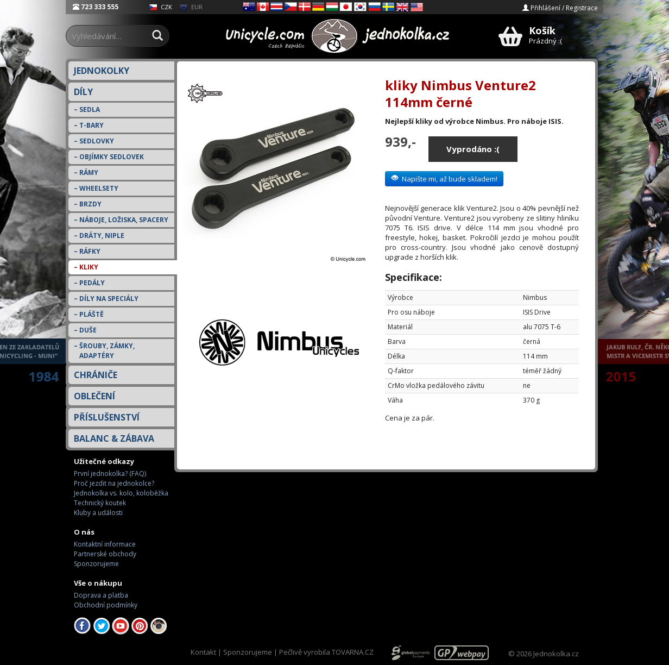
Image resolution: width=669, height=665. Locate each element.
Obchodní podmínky (105, 605)
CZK (160, 7)
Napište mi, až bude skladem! (444, 179)
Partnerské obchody (105, 554)
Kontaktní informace (105, 544)
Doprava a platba (101, 595)
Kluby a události (98, 512)
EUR (191, 7)
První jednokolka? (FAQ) (110, 473)
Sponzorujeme (96, 563)
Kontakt (203, 652)
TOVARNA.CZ (353, 652)
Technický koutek (100, 502)
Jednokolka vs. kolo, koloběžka (121, 493)
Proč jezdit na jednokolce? (114, 483)
